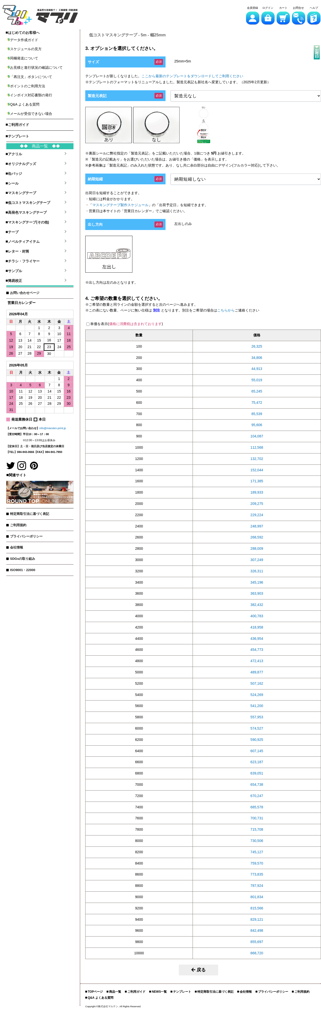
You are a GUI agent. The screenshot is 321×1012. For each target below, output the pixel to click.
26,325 (257, 346)
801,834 (257, 897)
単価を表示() (126, 324)
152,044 (257, 470)
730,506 (257, 841)
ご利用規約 (18, 525)
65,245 (257, 391)
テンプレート (182, 991)
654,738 (257, 785)
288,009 (257, 549)
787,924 (257, 886)
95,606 (257, 425)
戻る (198, 969)
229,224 (257, 515)
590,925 (257, 740)
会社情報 (16, 547)
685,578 (257, 807)
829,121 (257, 919)
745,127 (257, 852)
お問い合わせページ (24, 293)
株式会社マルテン (108, 1006)
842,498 (257, 930)
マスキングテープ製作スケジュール (120, 205)
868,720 (257, 953)
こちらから (226, 310)
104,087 (257, 436)
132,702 (257, 459)
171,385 (257, 481)
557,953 (257, 717)
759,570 (257, 863)
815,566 (257, 908)
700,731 (257, 818)
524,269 (257, 695)
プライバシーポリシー (26, 536)
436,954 (257, 639)
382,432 (257, 605)
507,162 (257, 683)
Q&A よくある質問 (100, 997)
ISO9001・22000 (22, 570)
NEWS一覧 (159, 991)
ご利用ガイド (136, 991)
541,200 (257, 706)
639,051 (257, 773)
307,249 (257, 560)
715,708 (257, 829)
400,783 (257, 616)
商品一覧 (115, 991)
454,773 (257, 650)
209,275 (257, 504)
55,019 (257, 380)
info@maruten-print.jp (52, 428)
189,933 (257, 492)
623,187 (257, 762)
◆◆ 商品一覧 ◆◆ (40, 146)
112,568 (257, 447)
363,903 (257, 593)
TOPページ (95, 991)
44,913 (257, 369)
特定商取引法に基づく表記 (29, 514)
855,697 (257, 942)
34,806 (257, 358)
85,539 (257, 414)
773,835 (257, 874)
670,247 (257, 796)
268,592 (257, 537)
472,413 (257, 661)
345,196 (257, 582)
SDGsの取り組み (22, 559)
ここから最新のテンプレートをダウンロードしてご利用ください (192, 76)
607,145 (257, 751)
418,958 (257, 627)
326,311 (257, 571)
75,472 (257, 403)
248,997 (257, 526)
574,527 (257, 728)
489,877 (257, 672)
